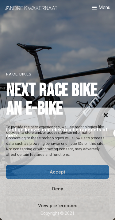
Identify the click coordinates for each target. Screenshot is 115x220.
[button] (106, 115)
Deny (57, 189)
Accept (57, 172)
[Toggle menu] (101, 7)
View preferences (57, 205)
